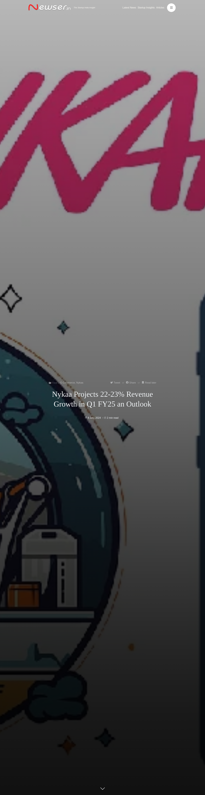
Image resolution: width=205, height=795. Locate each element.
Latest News (129, 7)
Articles (160, 7)
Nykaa (79, 382)
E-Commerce (67, 382)
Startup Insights (146, 7)
